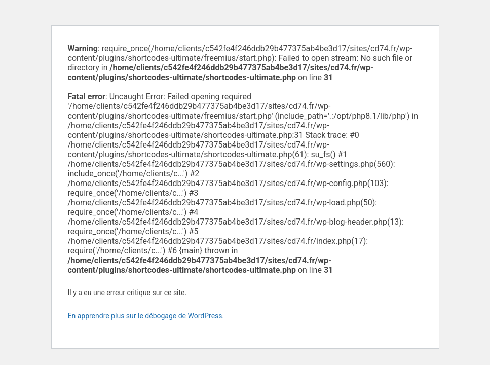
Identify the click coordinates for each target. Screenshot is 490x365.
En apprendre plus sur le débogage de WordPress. (146, 316)
